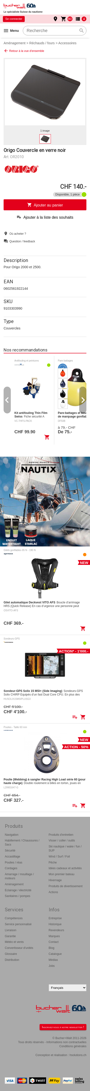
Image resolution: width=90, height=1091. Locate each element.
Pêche (53, 862)
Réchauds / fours (42, 43)
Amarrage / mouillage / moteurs (19, 876)
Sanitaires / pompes (17, 896)
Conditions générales (72, 1046)
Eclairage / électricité (18, 890)
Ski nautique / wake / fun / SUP (65, 848)
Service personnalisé (18, 924)
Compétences (14, 918)
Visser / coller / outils (62, 840)
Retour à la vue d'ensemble (24, 50)
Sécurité (10, 850)
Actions (53, 892)
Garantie (10, 936)
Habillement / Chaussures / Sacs (22, 842)
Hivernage (55, 880)
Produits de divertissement (66, 886)
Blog (51, 948)
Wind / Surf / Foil (59, 856)
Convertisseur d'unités (19, 948)
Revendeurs (56, 930)
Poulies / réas (13, 862)
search (81, 30)
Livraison (10, 930)
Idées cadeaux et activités (65, 868)
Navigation (11, 834)
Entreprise (55, 918)
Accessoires (67, 43)
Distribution (12, 960)
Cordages (11, 868)
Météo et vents (14, 942)
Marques (54, 936)
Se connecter (13, 19)
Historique (55, 924)
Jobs (52, 966)
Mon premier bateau (61, 874)
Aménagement (14, 43)
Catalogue (55, 954)
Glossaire (11, 954)
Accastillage (12, 856)
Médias (53, 960)
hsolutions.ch (78, 1055)
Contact (54, 942)
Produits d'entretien (61, 834)
